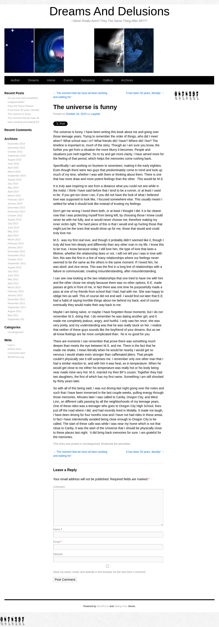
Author (19, 50)
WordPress (103, 606)
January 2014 (15, 203)
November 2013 (16, 211)
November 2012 (16, 255)
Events (109, 50)
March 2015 (14, 171)
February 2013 (16, 243)
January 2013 (15, 247)
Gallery (169, 50)
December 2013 (16, 207)
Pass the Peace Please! (21, 106)
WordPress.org (16, 357)
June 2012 (13, 275)
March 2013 (14, 239)
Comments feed (16, 353)
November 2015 (16, 147)
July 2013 (13, 223)
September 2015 (17, 155)
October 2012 (15, 259)
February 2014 (16, 199)
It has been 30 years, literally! (23, 110)
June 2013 (13, 227)
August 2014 (15, 179)
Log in (11, 345)
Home (79, 50)
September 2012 (17, 263)
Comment (59, 486)
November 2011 (16, 303)
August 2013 (15, 219)
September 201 (16, 319)
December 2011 (16, 299)
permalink (124, 443)
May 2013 (13, 231)
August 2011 (15, 311)
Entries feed (14, 349)
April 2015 (13, 167)
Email (57, 541)
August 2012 (15, 267)
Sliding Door (121, 606)
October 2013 (15, 215)
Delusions (139, 50)
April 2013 (13, 235)
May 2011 (13, 315)
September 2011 (17, 307)
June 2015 (13, 163)
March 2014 (14, 195)
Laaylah (95, 114)
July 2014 (13, 183)
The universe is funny (19, 114)
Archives (198, 50)
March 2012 (14, 287)
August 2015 (15, 159)
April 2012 (13, 283)
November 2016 (16, 143)
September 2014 (17, 175)
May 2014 (13, 187)
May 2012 (13, 279)
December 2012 (16, 251)
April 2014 (13, 191)
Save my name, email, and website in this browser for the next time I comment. (99, 572)
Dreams (49, 50)
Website (58, 554)
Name (57, 529)
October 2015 (15, 151)
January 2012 (15, 295)
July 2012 (13, 271)
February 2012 (16, 291)
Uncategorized (15, 332)
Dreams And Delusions (109, 11)
